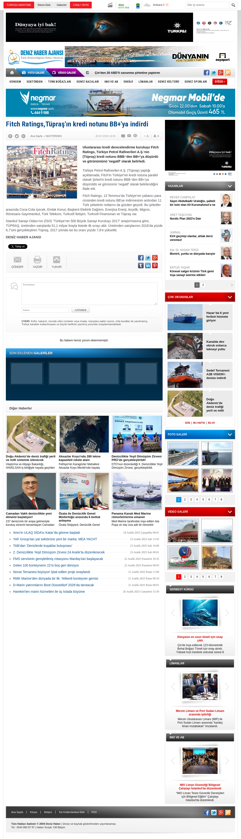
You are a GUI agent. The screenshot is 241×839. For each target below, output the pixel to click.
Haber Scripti (44, 827)
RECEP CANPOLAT (194, 201)
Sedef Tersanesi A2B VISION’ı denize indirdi (218, 374)
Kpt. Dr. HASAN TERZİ (194, 252)
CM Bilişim (59, 827)
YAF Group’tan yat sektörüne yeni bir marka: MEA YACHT (55, 539)
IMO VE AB (177, 737)
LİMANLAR (177, 663)
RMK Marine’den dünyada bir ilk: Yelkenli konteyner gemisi (55, 578)
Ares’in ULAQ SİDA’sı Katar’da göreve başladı (46, 532)
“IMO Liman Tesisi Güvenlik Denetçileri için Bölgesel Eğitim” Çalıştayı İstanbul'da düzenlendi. (200, 792)
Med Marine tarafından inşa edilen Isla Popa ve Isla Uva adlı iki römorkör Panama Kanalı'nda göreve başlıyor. (137, 519)
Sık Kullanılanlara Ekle (72, 812)
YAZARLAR (175, 186)
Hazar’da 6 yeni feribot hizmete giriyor (217, 316)
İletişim (48, 812)
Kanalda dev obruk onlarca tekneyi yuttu (216, 345)
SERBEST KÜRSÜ (182, 589)
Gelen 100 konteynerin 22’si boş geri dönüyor (46, 565)
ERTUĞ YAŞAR (194, 271)
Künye (33, 812)
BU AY (211, 423)
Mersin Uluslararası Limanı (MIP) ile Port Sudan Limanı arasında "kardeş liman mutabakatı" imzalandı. (200, 718)
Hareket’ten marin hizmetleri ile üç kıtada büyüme (49, 591)
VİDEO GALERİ (178, 511)
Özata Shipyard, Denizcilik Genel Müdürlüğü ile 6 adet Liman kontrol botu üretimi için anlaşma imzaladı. (84, 519)
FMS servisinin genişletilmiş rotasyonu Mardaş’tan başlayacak (58, 559)
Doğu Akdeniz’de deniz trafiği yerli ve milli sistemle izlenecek (215, 404)
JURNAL (194, 236)
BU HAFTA (199, 423)
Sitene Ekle (44, 5)
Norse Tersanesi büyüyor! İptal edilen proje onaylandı (51, 572)
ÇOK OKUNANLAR (180, 297)
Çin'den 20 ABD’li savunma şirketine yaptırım (127, 72)
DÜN (187, 423)
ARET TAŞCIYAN (194, 217)
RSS (94, 812)
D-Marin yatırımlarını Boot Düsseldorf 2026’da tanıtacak (53, 585)
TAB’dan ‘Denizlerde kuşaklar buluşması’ (42, 546)
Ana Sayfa (17, 812)
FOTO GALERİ (177, 434)
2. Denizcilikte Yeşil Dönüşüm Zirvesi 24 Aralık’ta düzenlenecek (59, 552)
